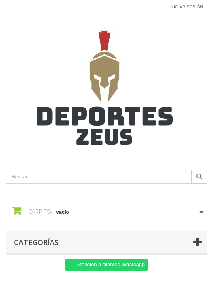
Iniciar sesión (186, 6)
